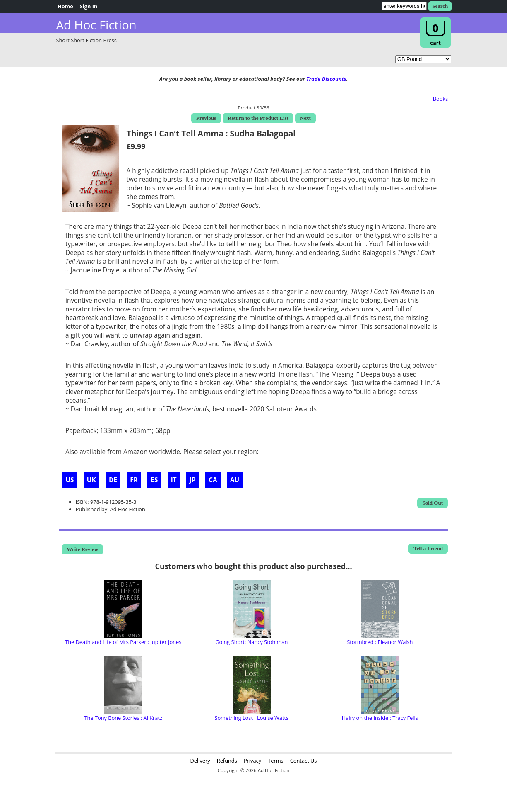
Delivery (200, 760)
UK (91, 480)
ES (154, 480)
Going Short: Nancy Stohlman (251, 642)
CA (213, 480)
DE (113, 480)
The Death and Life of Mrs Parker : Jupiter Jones (123, 642)
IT (174, 480)
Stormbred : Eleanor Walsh (380, 642)
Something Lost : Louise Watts (251, 718)
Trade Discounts (326, 79)
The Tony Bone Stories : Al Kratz (123, 718)
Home (65, 6)
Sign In (89, 6)
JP (193, 480)
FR (134, 480)
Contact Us (303, 760)
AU (234, 480)
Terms (275, 760)
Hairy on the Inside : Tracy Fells (380, 718)
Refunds (227, 760)
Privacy (252, 760)
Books (440, 98)
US (69, 480)
